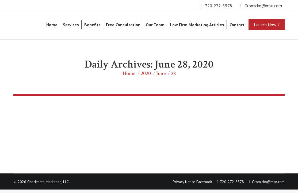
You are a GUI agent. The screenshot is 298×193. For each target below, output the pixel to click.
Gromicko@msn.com (263, 5)
